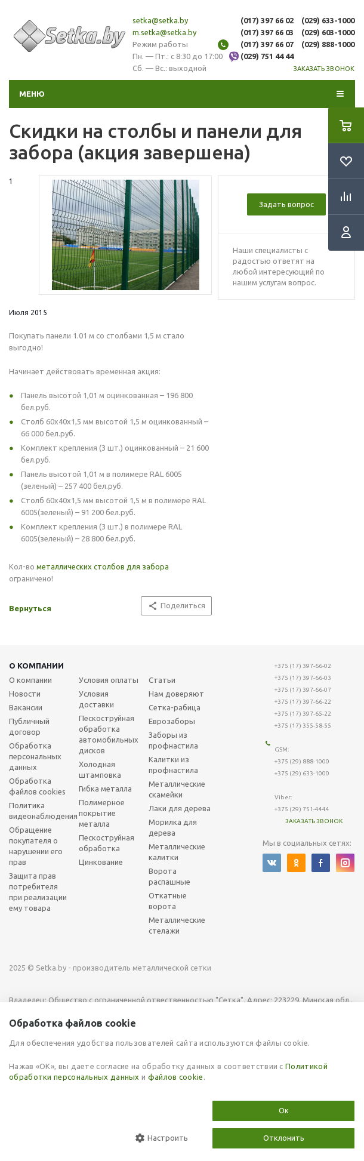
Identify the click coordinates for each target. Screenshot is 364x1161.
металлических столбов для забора (102, 566)
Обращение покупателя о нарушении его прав (36, 846)
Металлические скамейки (177, 789)
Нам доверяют (176, 693)
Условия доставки (96, 699)
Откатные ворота (168, 900)
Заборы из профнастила (173, 740)
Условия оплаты (108, 680)
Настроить (161, 1138)
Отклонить (283, 1138)
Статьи (162, 680)
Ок (284, 1110)
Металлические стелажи (177, 925)
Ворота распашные (169, 876)
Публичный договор (29, 726)
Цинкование (101, 862)
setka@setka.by (160, 20)
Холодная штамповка (100, 769)
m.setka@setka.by (164, 32)
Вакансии (25, 707)
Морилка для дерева (173, 827)
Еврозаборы (172, 721)
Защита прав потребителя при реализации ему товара (38, 891)
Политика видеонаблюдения (43, 810)
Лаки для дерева (180, 808)
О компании (36, 665)
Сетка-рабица (174, 707)
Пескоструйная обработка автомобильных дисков (108, 734)
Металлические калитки (177, 851)
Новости (25, 693)
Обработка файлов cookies (37, 786)
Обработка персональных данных (35, 756)
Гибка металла (105, 788)
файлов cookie (175, 1077)
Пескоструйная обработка (106, 842)
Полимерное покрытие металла (102, 813)
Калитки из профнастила (173, 764)
